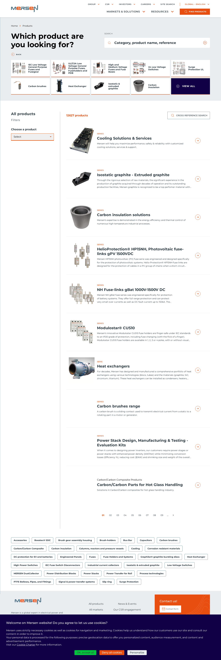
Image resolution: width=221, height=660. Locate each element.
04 (126, 516)
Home (14, 26)
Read (201, 140)
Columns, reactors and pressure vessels (101, 548)
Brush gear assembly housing (75, 540)
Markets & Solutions (123, 11)
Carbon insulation (153, 86)
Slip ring (107, 581)
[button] (190, 86)
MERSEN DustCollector (26, 573)
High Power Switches (26, 565)
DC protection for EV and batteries (33, 556)
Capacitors (146, 540)
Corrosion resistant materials (163, 548)
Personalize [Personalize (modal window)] (137, 652)
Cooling (135, 548)
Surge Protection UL (196, 68)
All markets (96, 609)
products (197, 11)
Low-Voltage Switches (179, 565)
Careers (146, 4)
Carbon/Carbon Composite (29, 548)
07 (148, 516)
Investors (125, 4)
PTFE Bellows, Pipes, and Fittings (32, 581)
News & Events (127, 603)
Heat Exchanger (77, 86)
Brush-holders (108, 540)
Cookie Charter (26, 644)
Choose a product (24, 129)
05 (133, 516)
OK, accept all (85, 652)
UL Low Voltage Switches (157, 68)
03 (118, 516)
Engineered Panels (70, 556)
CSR (107, 4)
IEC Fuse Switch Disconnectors (62, 565)
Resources (160, 11)
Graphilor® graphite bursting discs (160, 556)
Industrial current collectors (103, 565)
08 (155, 516)
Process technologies (151, 573)
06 (140, 516)
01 (104, 516)
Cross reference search (188, 115)
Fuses (92, 556)
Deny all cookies (112, 652)
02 (111, 516)
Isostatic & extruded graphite (114, 86)
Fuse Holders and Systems (118, 556)
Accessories (20, 540)
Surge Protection (129, 581)
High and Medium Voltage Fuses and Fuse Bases (117, 68)
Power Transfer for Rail (119, 573)
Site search (168, 4)
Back (18, 54)
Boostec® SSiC (42, 540)
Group (92, 4)
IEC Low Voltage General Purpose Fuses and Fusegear (37, 68)
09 (162, 516)
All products (96, 603)
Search (108, 33)
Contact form (172, 609)
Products (27, 26)
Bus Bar (127, 540)
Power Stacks (91, 573)
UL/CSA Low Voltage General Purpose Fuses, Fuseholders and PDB (77, 68)
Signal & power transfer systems (77, 581)
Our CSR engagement (127, 609)
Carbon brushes (37, 86)
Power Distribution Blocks (61, 573)
